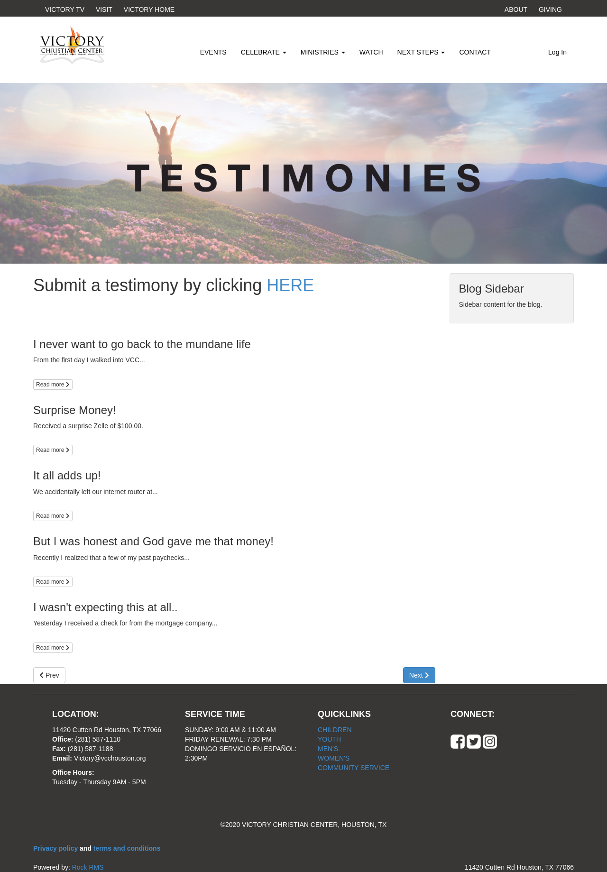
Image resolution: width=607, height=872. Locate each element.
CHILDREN (335, 730)
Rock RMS (88, 867)
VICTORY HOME (149, 9)
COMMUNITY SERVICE (353, 767)
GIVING (550, 9)
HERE (290, 285)
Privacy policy (56, 848)
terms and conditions (127, 848)
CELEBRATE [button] (263, 52)
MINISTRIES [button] (323, 52)
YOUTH (329, 739)
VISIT (104, 9)
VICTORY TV (64, 9)
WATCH (371, 52)
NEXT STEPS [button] (421, 52)
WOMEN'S (333, 758)
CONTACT (475, 52)
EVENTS (213, 52)
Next (419, 675)
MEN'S (328, 749)
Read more (53, 384)
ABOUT (516, 9)
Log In (557, 52)
